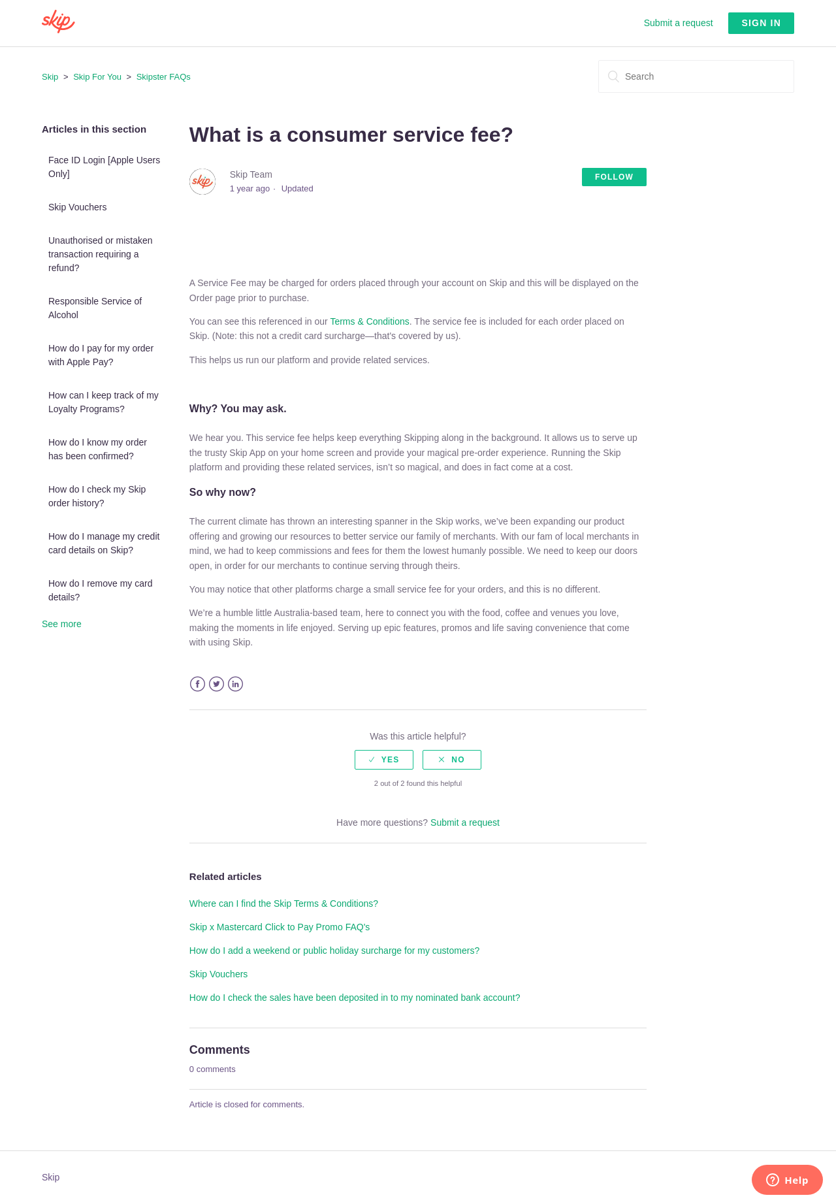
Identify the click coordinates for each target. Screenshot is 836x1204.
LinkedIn (235, 684)
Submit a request (678, 23)
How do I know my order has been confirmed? (97, 449)
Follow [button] (614, 177)
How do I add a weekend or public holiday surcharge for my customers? (334, 950)
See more (62, 624)
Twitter (216, 684)
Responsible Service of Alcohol (95, 308)
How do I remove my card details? (100, 590)
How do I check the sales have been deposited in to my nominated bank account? (355, 997)
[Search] (696, 76)
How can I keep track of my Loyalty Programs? (103, 402)
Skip (50, 77)
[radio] (384, 760)
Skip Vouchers (77, 207)
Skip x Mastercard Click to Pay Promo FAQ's (279, 927)
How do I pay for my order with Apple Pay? (100, 355)
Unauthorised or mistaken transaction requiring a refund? (100, 254)
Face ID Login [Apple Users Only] (104, 167)
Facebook (197, 684)
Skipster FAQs (164, 77)
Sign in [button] (761, 23)
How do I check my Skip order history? (97, 496)
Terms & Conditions (369, 321)
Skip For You (97, 77)
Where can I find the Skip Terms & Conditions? (283, 903)
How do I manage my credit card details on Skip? (103, 543)
